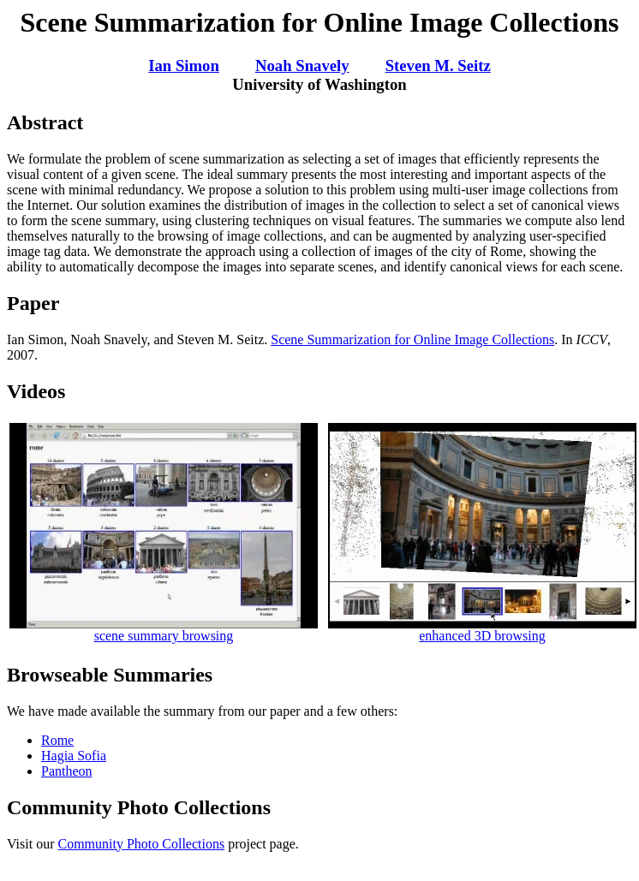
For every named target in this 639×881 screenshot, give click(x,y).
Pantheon (67, 771)
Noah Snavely (302, 65)
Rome (57, 740)
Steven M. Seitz (438, 65)
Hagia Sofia (73, 755)
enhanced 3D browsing (482, 629)
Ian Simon (183, 65)
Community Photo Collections (140, 843)
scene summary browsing (163, 629)
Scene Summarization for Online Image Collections (412, 339)
